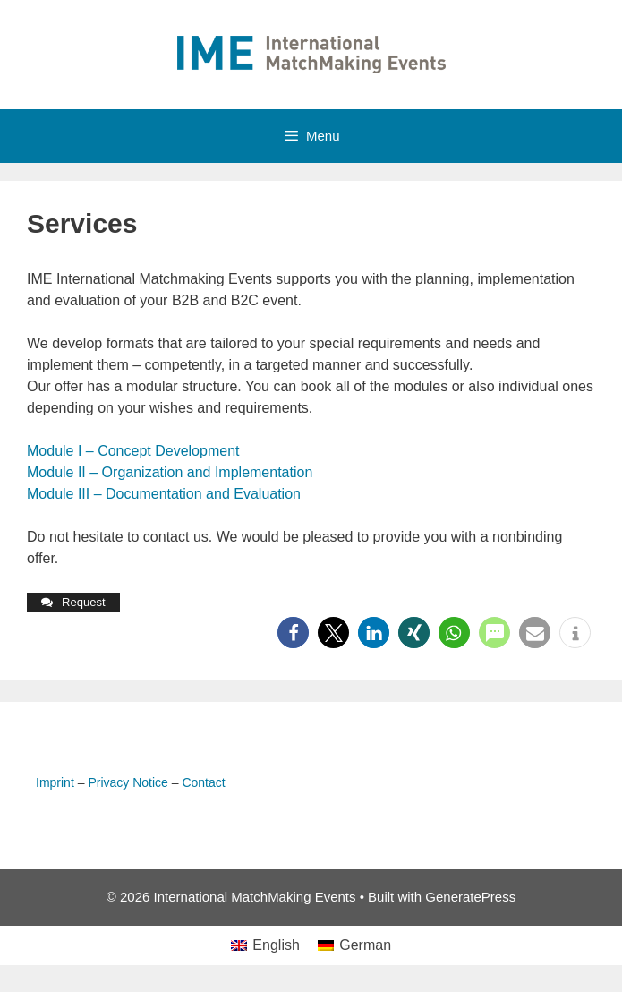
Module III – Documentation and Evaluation (164, 493)
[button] (293, 632)
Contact (203, 782)
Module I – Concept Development (133, 450)
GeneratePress (470, 896)
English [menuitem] (275, 945)
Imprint (55, 782)
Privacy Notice (127, 782)
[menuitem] (265, 945)
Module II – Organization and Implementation (169, 472)
